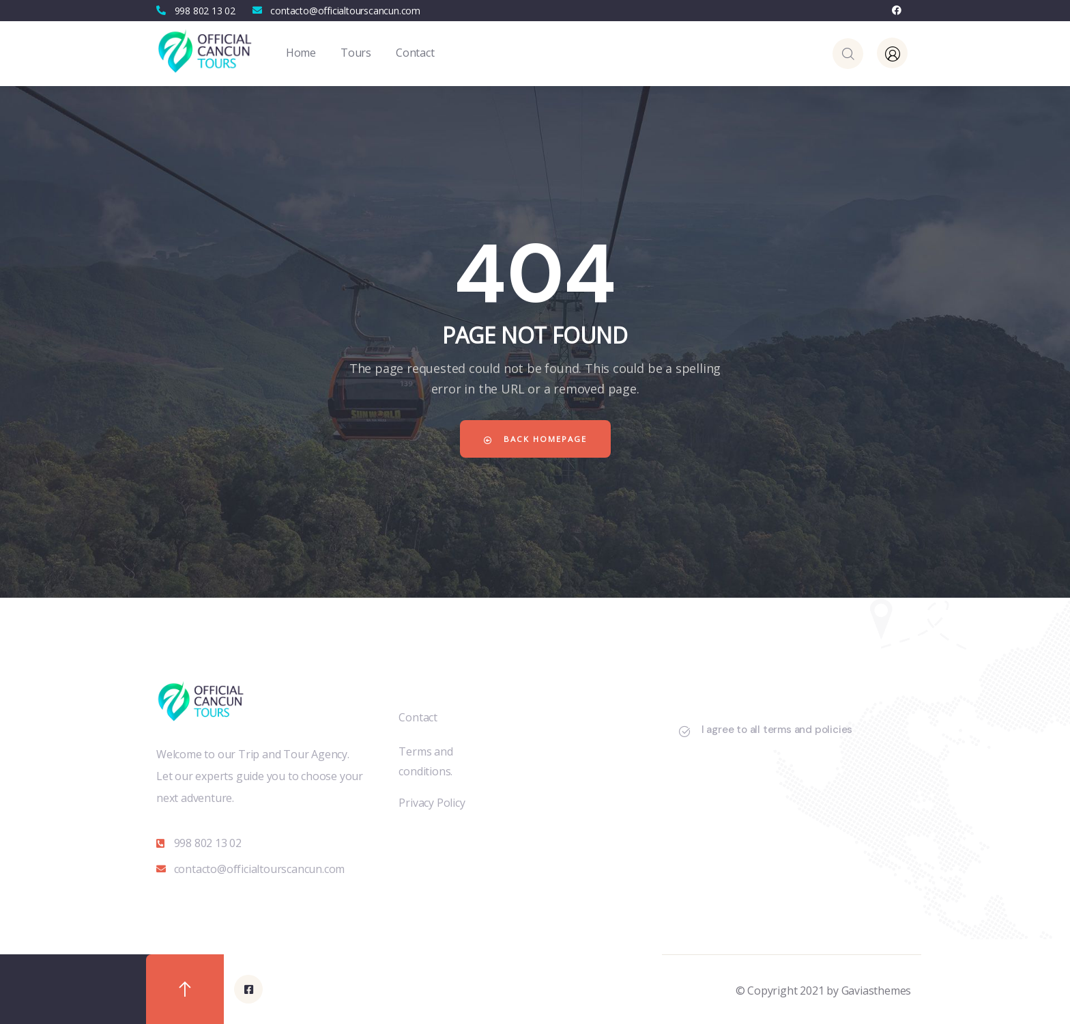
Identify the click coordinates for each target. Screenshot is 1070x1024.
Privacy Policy (432, 802)
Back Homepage (535, 439)
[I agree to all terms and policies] (684, 731)
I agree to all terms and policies (777, 729)
